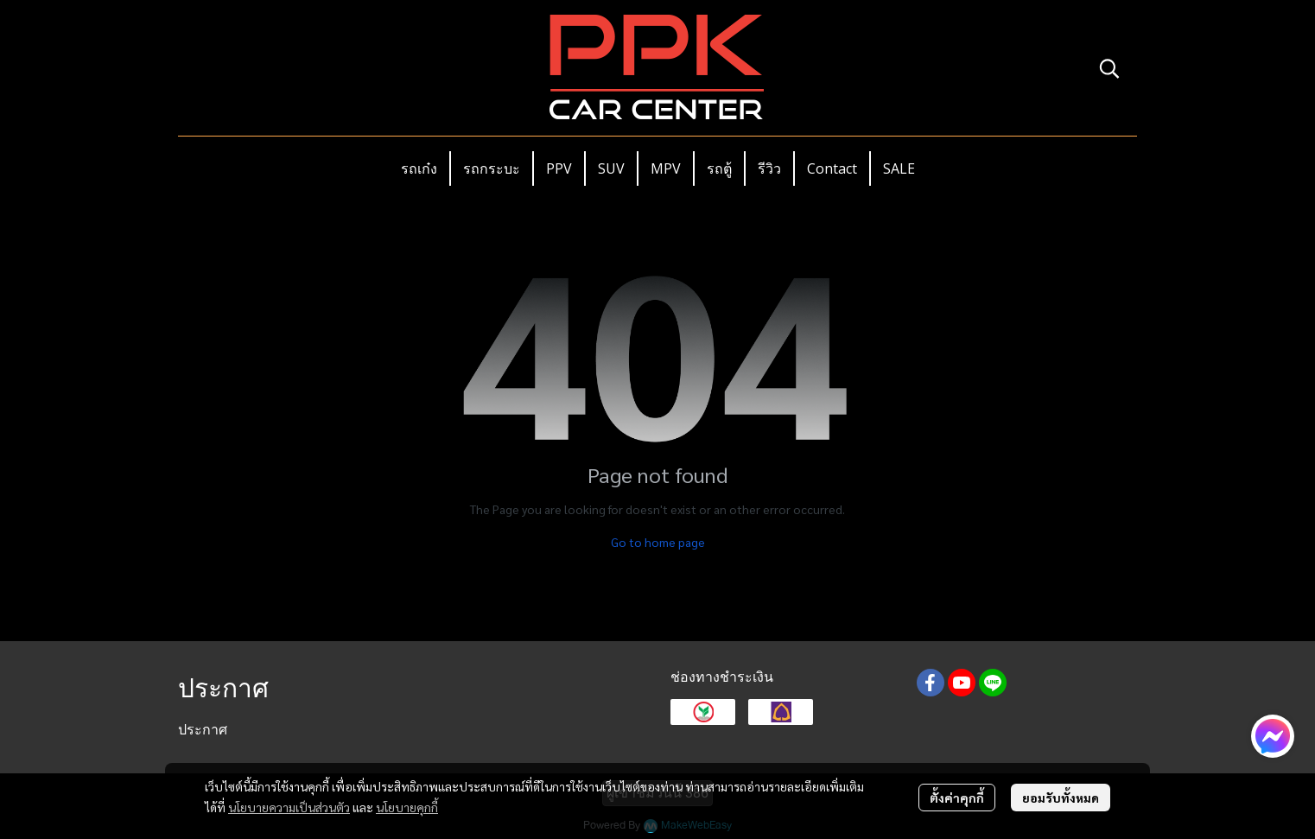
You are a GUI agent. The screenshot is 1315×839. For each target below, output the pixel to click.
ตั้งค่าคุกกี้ (957, 797)
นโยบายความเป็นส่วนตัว (289, 807)
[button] (1109, 68)
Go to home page (658, 542)
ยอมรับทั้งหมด (1060, 797)
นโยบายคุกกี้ (407, 807)
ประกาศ (202, 729)
